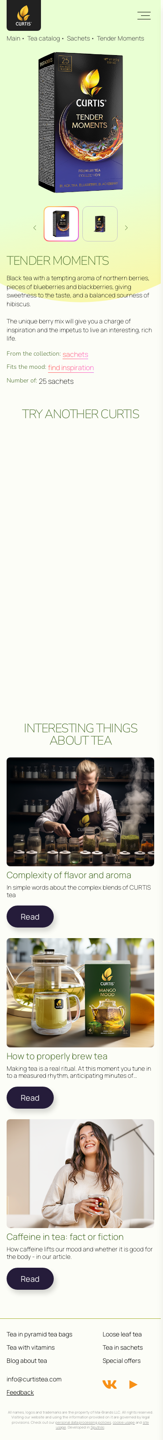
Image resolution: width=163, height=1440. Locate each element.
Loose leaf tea (122, 1334)
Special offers (122, 1360)
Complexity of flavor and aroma (69, 875)
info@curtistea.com (34, 1379)
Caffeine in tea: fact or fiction (65, 1237)
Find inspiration (71, 367)
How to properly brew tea (57, 1056)
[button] (126, 227)
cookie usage (124, 1422)
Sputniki (97, 1427)
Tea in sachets (123, 1347)
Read (30, 916)
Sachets (75, 354)
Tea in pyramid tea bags (39, 1334)
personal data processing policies (83, 1422)
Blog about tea (27, 1360)
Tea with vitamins (31, 1347)
